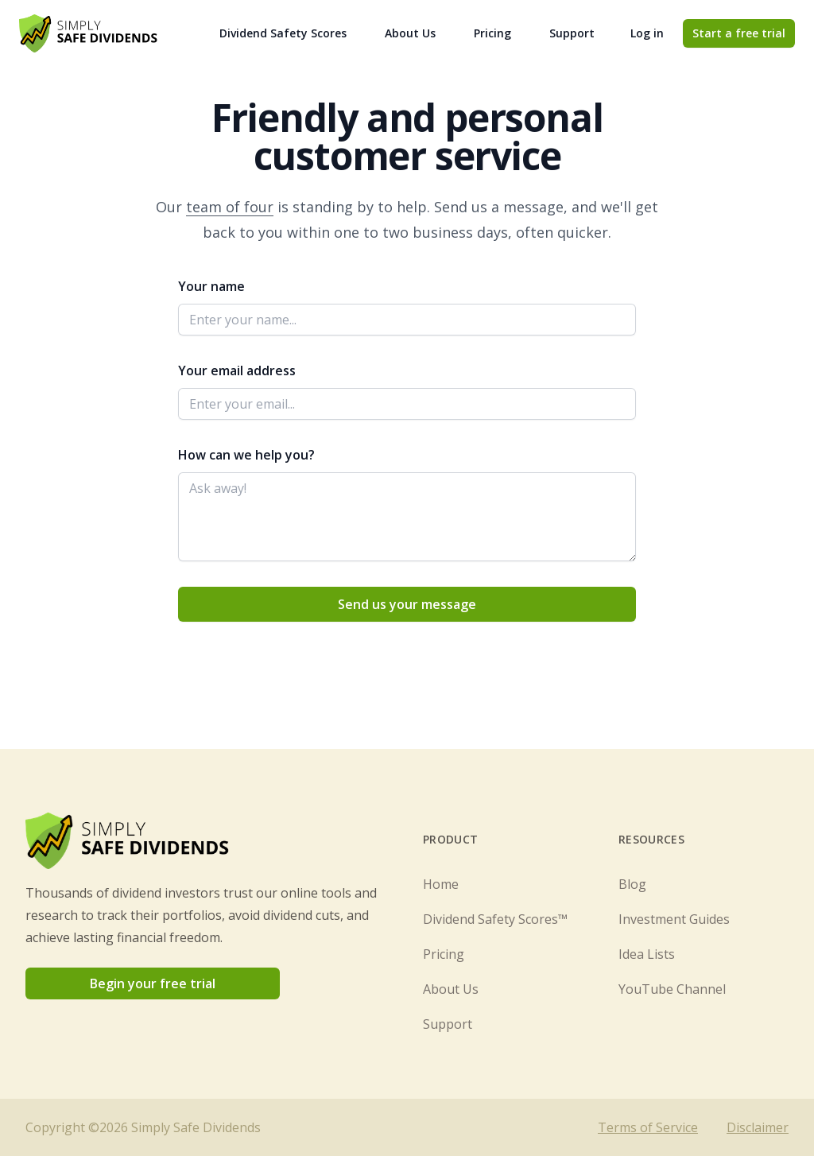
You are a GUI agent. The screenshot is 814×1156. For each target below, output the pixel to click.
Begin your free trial (152, 983)
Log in (647, 33)
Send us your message (407, 604)
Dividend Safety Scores (283, 33)
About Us (410, 33)
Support (572, 33)
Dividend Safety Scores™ (495, 919)
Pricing (492, 33)
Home (441, 884)
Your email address (237, 370)
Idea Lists (646, 954)
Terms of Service (648, 1127)
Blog (632, 884)
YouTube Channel (672, 989)
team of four (229, 206)
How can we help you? (246, 455)
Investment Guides (674, 919)
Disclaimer (758, 1127)
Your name (211, 286)
